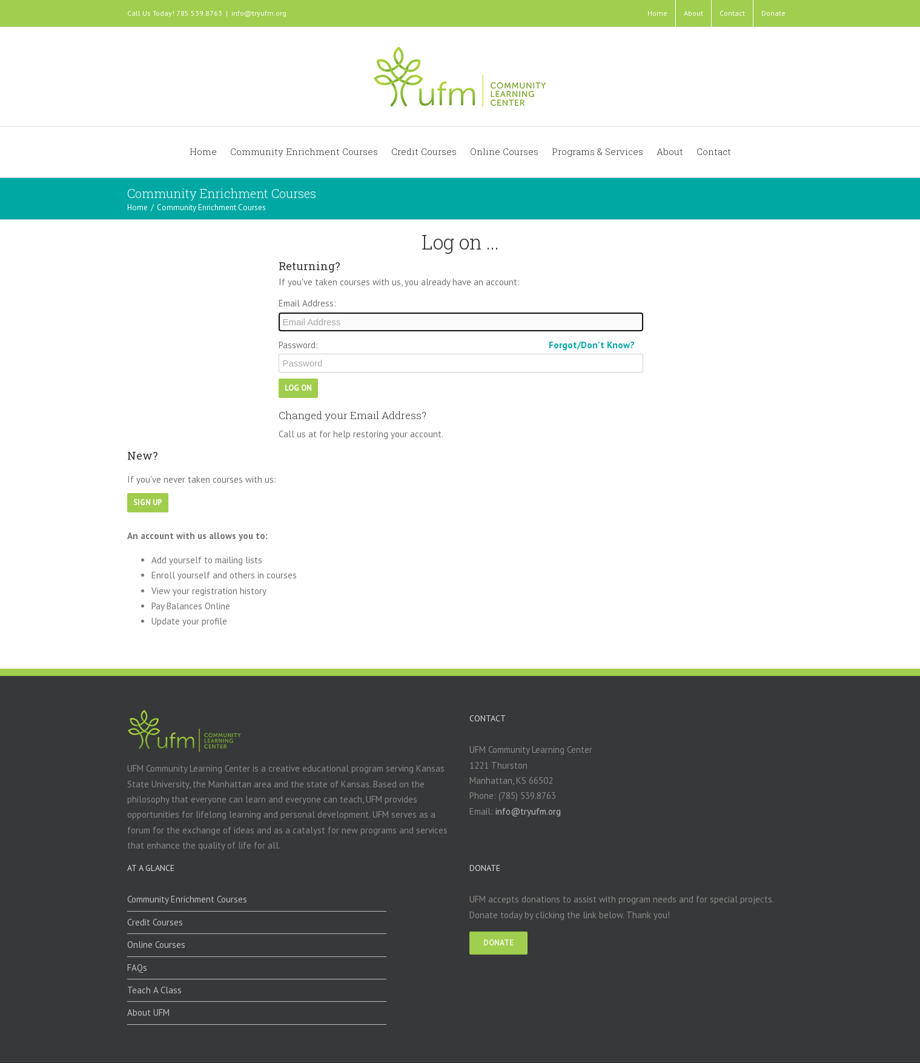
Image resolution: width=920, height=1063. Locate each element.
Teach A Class (154, 990)
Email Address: (307, 303)
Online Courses (156, 944)
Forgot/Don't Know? (592, 345)
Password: (298, 345)
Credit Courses (155, 922)
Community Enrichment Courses (187, 899)
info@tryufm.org (258, 13)
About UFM (148, 1012)
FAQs (137, 967)
